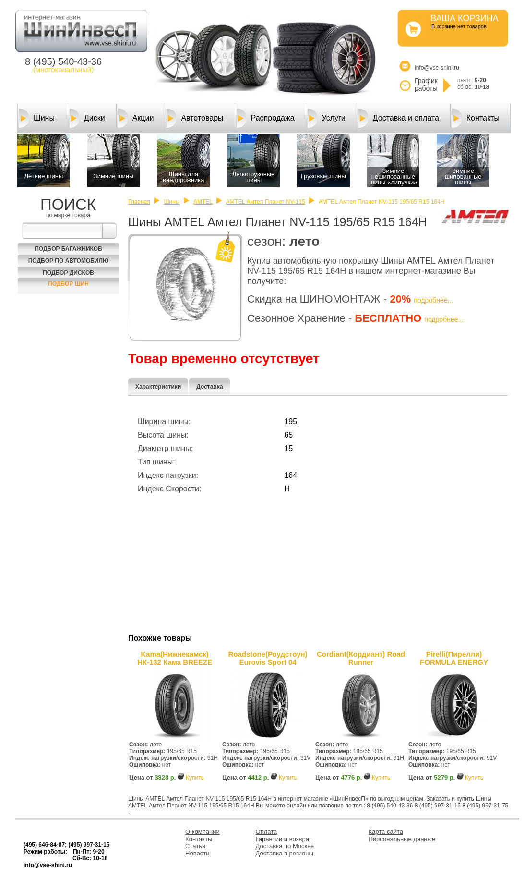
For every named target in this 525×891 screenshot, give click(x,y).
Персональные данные (402, 838)
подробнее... (433, 300)
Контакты (476, 118)
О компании (202, 831)
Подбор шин (68, 284)
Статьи (195, 846)
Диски (87, 118)
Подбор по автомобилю (68, 260)
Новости (197, 853)
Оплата (266, 831)
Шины (37, 118)
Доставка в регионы (284, 853)
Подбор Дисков (68, 272)
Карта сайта (386, 831)
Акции (136, 118)
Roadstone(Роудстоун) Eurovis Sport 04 (267, 658)
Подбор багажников (68, 248)
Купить (195, 777)
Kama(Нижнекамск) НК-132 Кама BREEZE (174, 658)
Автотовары (195, 118)
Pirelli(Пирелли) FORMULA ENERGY (454, 658)
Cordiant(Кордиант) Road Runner (361, 658)
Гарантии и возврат (284, 838)
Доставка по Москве (285, 846)
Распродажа (266, 118)
